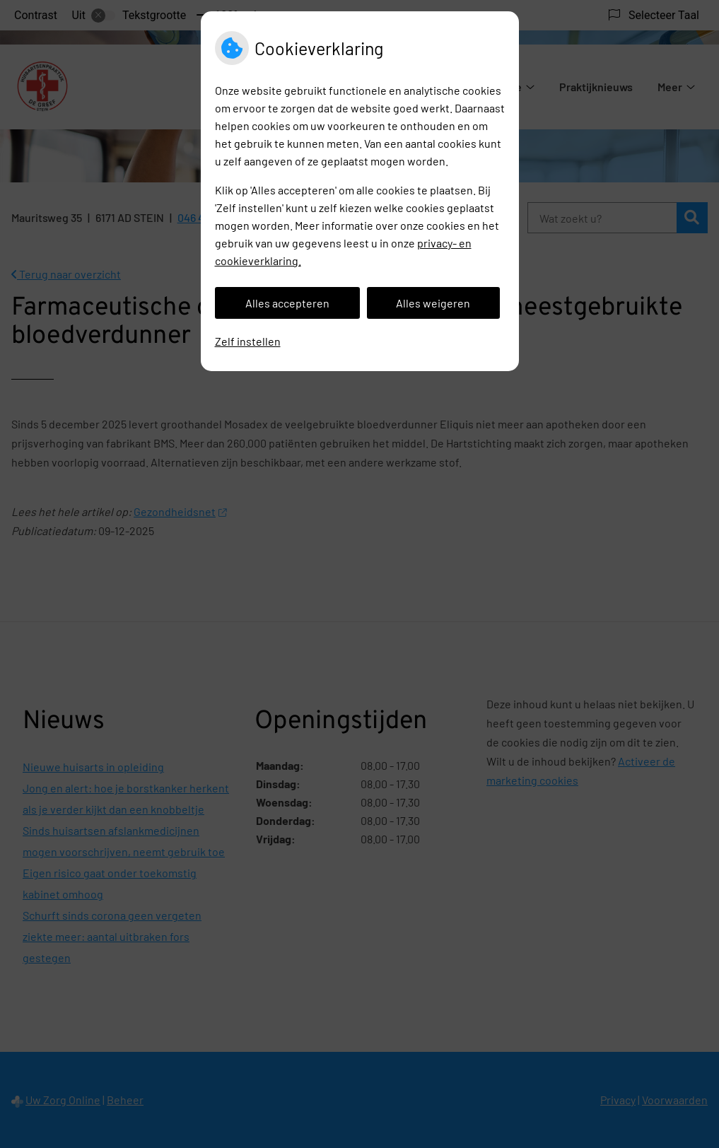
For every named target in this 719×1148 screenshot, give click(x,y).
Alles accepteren (287, 303)
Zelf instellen (248, 341)
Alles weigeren (433, 303)
